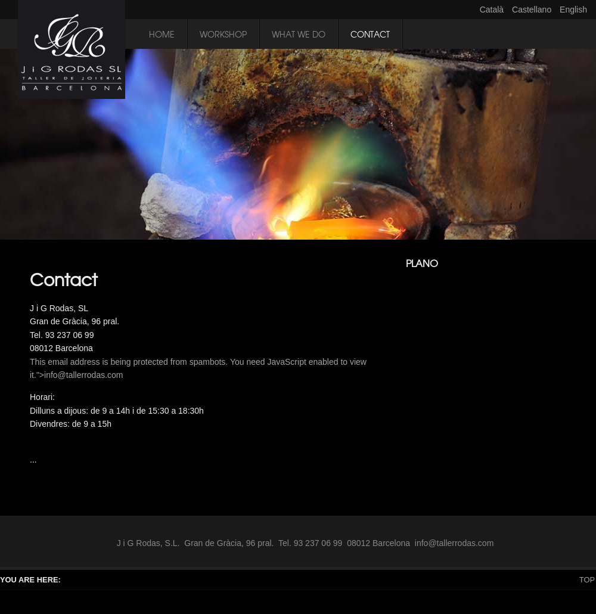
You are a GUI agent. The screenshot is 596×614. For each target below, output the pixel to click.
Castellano (533, 9)
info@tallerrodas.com (83, 375)
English (573, 9)
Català (493, 9)
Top (587, 579)
